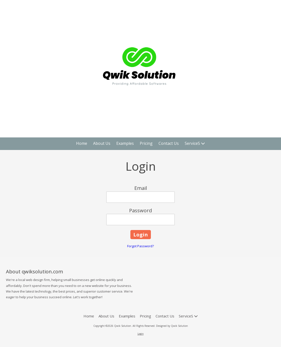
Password (140, 210)
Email (140, 188)
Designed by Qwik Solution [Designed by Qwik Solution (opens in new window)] (172, 326)
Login (141, 333)
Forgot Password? (140, 246)
